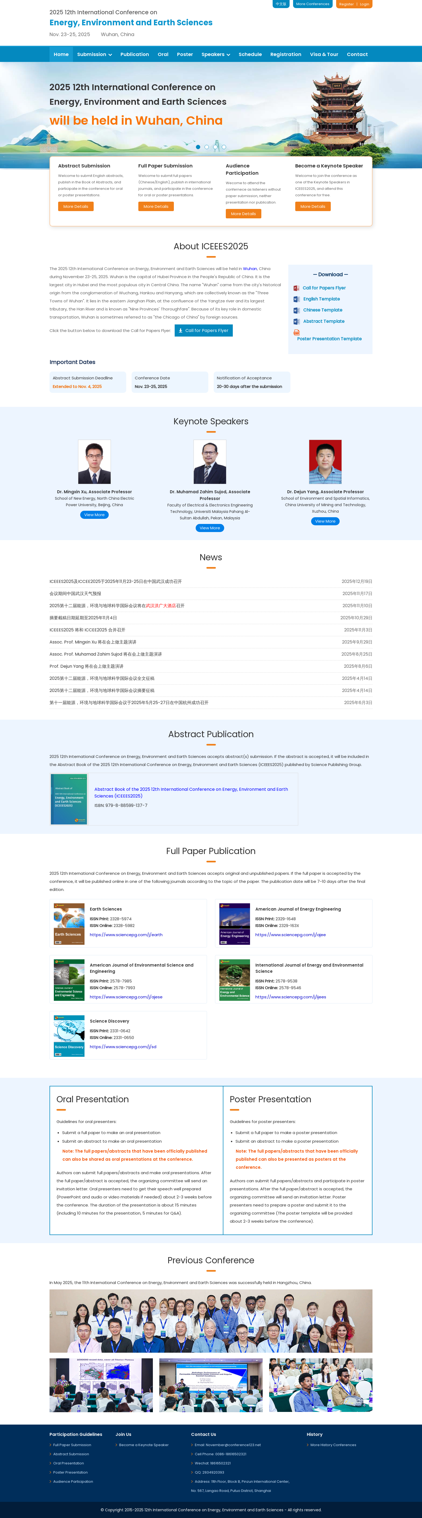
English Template (321, 299)
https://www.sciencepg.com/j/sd (123, 1047)
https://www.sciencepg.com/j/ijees (290, 997)
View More (94, 514)
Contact (357, 54)
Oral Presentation (68, 1463)
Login (364, 4)
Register (346, 4)
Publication (135, 54)
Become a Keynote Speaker (144, 1444)
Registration (285, 54)
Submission (94, 54)
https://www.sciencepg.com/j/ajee (290, 935)
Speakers (216, 54)
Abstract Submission (71, 1454)
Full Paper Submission (72, 1444)
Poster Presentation (70, 1472)
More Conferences (312, 3)
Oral (163, 54)
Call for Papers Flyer (324, 288)
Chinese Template (322, 310)
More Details (76, 206)
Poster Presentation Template (329, 339)
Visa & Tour (324, 54)
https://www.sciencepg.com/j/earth (126, 935)
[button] (198, 147)
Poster (185, 54)
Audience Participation (73, 1481)
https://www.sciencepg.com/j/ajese (126, 997)
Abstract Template (323, 321)
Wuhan (250, 268)
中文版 (281, 3)
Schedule (250, 54)
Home (61, 54)
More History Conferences (333, 1444)
